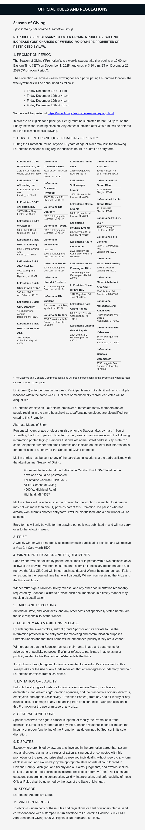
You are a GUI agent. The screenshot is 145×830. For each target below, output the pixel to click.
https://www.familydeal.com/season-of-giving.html (81, 113)
